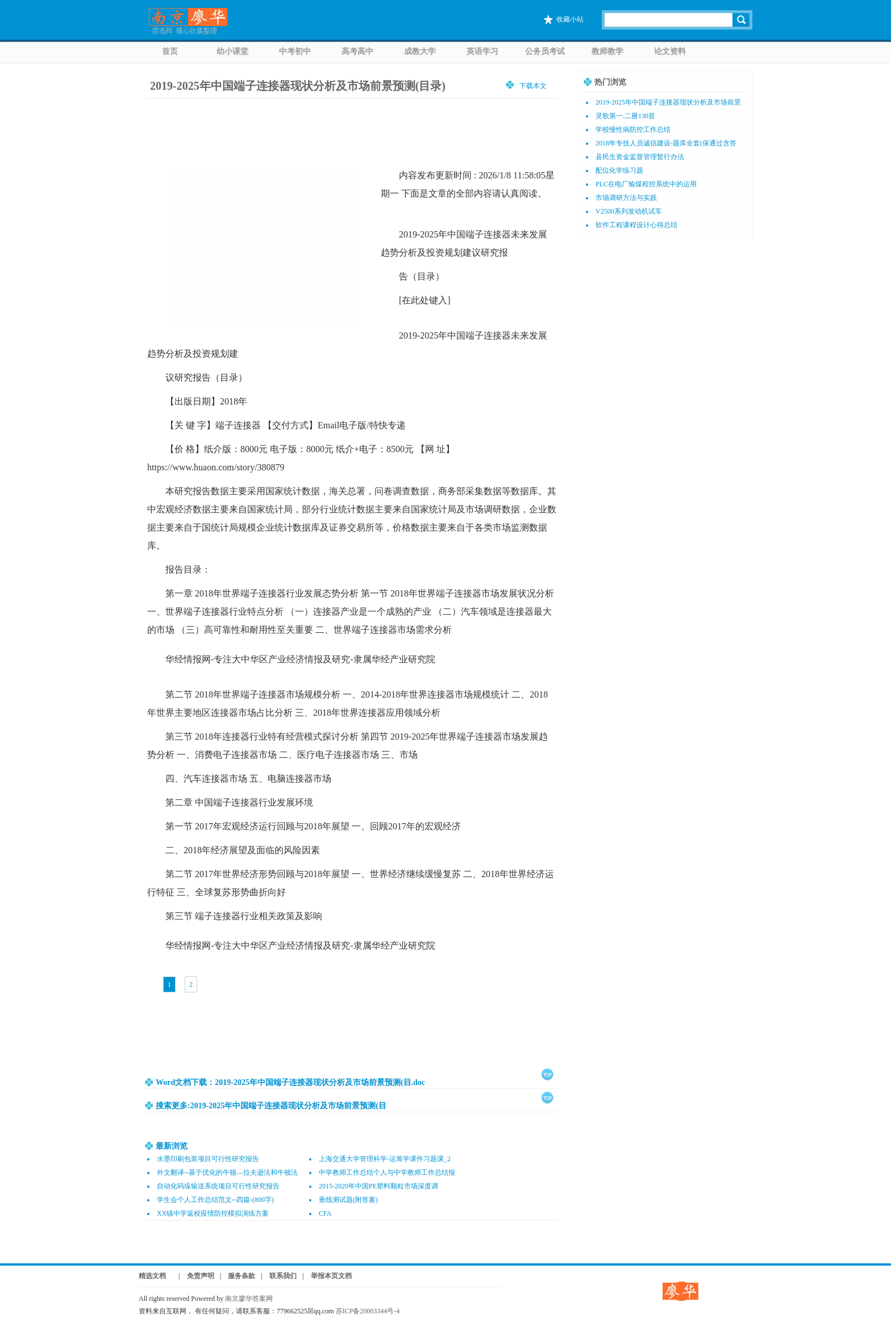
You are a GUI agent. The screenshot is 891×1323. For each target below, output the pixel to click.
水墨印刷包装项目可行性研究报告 (208, 1159)
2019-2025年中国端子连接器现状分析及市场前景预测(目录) (298, 86)
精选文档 (152, 1276)
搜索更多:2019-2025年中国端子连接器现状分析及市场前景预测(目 (271, 1105)
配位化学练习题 (619, 170)
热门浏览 (610, 82)
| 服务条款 (238, 1276)
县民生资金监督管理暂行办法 (640, 157)
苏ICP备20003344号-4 (368, 1311)
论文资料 (670, 51)
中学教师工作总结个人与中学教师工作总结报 (387, 1172)
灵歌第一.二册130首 (625, 116)
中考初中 (295, 51)
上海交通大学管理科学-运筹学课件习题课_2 (385, 1159)
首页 (170, 51)
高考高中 (357, 51)
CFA (325, 1213)
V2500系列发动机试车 (629, 211)
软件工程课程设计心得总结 (636, 225)
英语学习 (482, 51)
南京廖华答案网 (252, 1299)
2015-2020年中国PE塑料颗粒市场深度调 (378, 1186)
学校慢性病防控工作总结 (633, 129)
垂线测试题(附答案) (348, 1200)
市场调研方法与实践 (626, 198)
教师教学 (607, 51)
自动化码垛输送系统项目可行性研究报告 (218, 1186)
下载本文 (533, 85)
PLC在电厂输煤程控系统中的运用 (646, 184)
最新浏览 (172, 1146)
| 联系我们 (279, 1276)
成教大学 (420, 51)
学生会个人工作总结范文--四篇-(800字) (215, 1200)
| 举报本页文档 (327, 1276)
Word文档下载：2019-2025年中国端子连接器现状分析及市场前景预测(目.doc (290, 1082)
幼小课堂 (232, 51)
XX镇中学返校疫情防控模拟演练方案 (213, 1213)
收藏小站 (570, 19)
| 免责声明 (193, 1276)
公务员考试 (545, 51)
